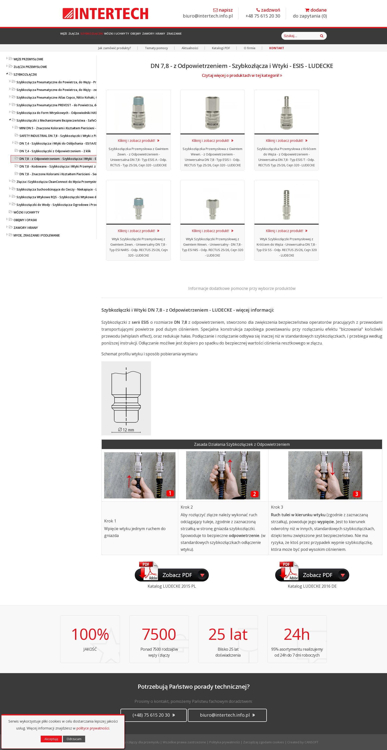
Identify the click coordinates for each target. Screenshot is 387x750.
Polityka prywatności (224, 742)
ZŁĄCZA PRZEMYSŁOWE (30, 67)
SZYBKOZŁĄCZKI (25, 74)
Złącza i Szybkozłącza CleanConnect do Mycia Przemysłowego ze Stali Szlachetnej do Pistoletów (85, 182)
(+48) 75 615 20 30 (154, 715)
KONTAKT (276, 48)
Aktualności (190, 48)
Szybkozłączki (119, 35)
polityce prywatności (93, 728)
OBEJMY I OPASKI (25, 220)
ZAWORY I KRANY (26, 228)
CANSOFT (311, 742)
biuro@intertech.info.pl (208, 13)
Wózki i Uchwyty (158, 35)
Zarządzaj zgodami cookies (263, 742)
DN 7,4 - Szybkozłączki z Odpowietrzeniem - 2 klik (55, 151)
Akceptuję (51, 739)
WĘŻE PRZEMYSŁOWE (28, 59)
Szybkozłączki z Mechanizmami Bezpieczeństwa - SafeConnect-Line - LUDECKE (72, 120)
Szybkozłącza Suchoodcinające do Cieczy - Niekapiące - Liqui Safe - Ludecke (70, 189)
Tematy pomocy (156, 48)
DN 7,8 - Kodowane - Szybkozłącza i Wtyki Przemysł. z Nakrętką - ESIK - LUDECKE (76, 166)
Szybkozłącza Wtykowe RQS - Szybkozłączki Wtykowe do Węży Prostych (68, 197)
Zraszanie (255, 35)
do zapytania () (310, 13)
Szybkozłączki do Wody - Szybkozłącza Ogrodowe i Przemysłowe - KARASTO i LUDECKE (78, 205)
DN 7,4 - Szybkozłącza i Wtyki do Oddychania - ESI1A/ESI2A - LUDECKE (68, 143)
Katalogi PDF (221, 48)
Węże (69, 35)
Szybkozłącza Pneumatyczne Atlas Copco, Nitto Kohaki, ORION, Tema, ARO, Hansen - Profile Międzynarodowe (94, 97)
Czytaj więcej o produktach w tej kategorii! (242, 75)
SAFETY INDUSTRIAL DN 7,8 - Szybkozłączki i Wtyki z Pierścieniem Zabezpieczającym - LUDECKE (86, 136)
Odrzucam (74, 739)
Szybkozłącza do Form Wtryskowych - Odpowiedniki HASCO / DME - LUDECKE (71, 113)
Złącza (89, 35)
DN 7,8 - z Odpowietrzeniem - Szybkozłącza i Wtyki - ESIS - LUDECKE (67, 159)
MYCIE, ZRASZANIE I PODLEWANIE (37, 235)
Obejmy (191, 35)
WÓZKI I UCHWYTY (26, 212)
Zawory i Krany (221, 35)
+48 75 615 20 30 (263, 13)
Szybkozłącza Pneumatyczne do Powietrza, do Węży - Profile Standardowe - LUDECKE (77, 82)
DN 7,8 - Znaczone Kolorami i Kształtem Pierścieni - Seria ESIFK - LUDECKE (70, 174)
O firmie (249, 48)
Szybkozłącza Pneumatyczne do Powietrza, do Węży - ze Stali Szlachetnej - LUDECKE (76, 90)
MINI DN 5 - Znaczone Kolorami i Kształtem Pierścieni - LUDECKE (64, 128)
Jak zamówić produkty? (114, 48)
